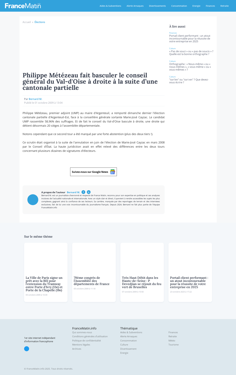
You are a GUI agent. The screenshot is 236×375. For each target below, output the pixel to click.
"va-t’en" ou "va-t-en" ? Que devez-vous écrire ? (189, 81)
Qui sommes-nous (82, 332)
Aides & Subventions (110, 5)
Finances (210, 5)
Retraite (224, 5)
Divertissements (157, 5)
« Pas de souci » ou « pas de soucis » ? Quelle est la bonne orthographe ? (191, 53)
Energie (196, 5)
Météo (171, 340)
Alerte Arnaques (135, 5)
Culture (124, 344)
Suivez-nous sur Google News (93, 171)
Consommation (179, 5)
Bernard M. (35, 99)
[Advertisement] (94, 47)
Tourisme (173, 344)
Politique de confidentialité (86, 340)
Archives (76, 348)
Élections (40, 22)
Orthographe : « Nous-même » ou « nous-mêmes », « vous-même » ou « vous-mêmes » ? (190, 66)
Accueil (27, 22)
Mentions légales (81, 344)
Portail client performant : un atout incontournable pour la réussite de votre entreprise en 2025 (189, 38)
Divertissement (128, 348)
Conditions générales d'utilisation (90, 336)
